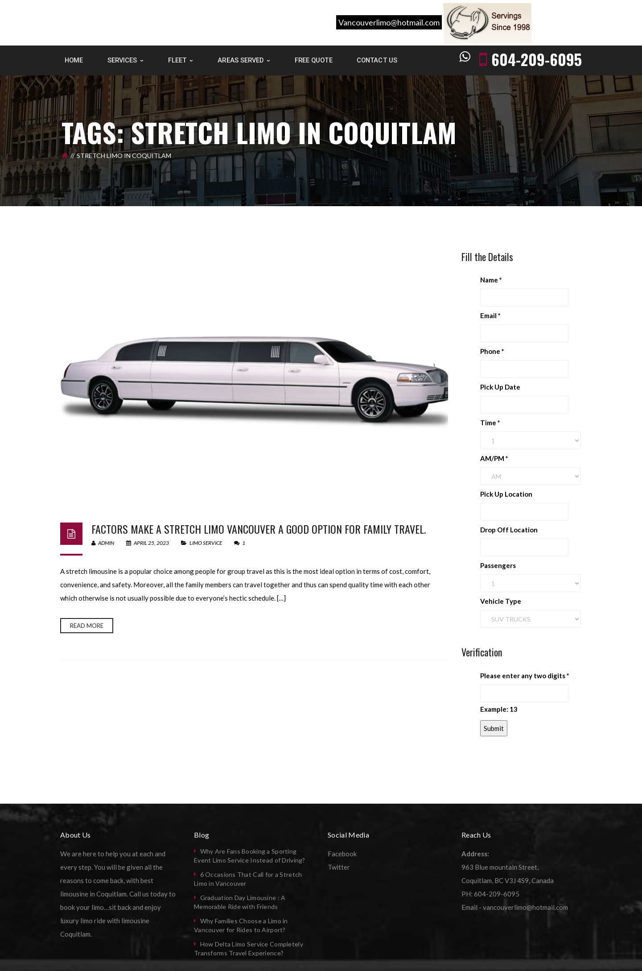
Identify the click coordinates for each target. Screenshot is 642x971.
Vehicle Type (500, 601)
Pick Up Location (506, 494)
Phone (492, 351)
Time (490, 423)
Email (490, 315)
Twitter (339, 867)
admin (102, 542)
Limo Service (205, 542)
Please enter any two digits (524, 676)
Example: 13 (499, 709)
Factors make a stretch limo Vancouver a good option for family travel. (258, 529)
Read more (86, 625)
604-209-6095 (536, 59)
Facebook (342, 854)
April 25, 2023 (148, 542)
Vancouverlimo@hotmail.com (389, 22)
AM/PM (494, 458)
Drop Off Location (509, 530)
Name (491, 280)
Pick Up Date (500, 387)
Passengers (498, 565)
